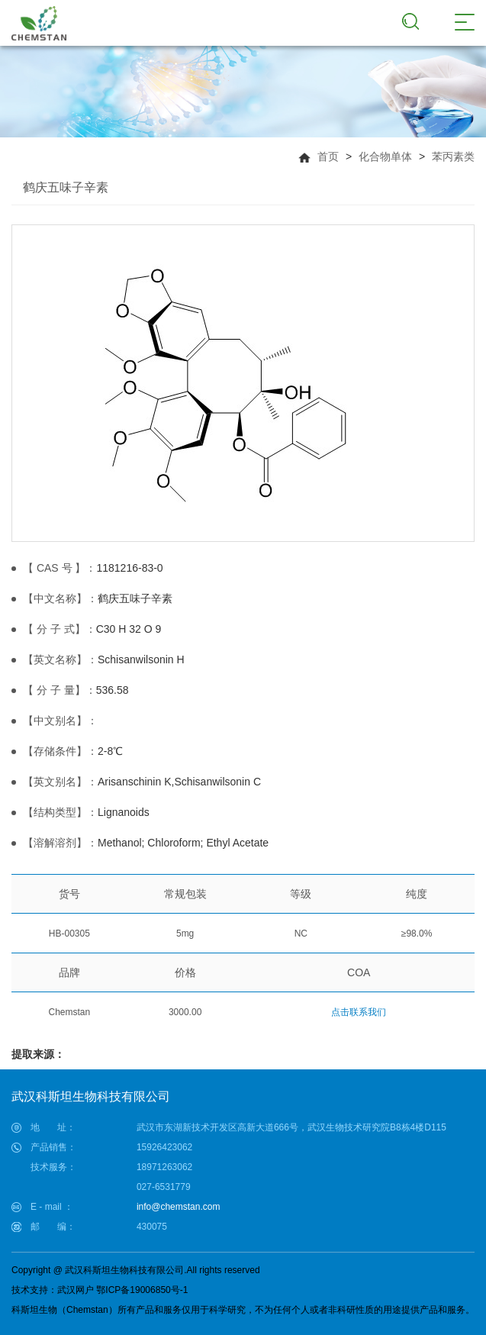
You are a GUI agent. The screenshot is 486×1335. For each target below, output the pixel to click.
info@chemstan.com (178, 1206)
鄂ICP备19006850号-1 (142, 1290)
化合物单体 (385, 156)
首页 (328, 156)
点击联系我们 (358, 1012)
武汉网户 (75, 1290)
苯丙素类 (453, 156)
